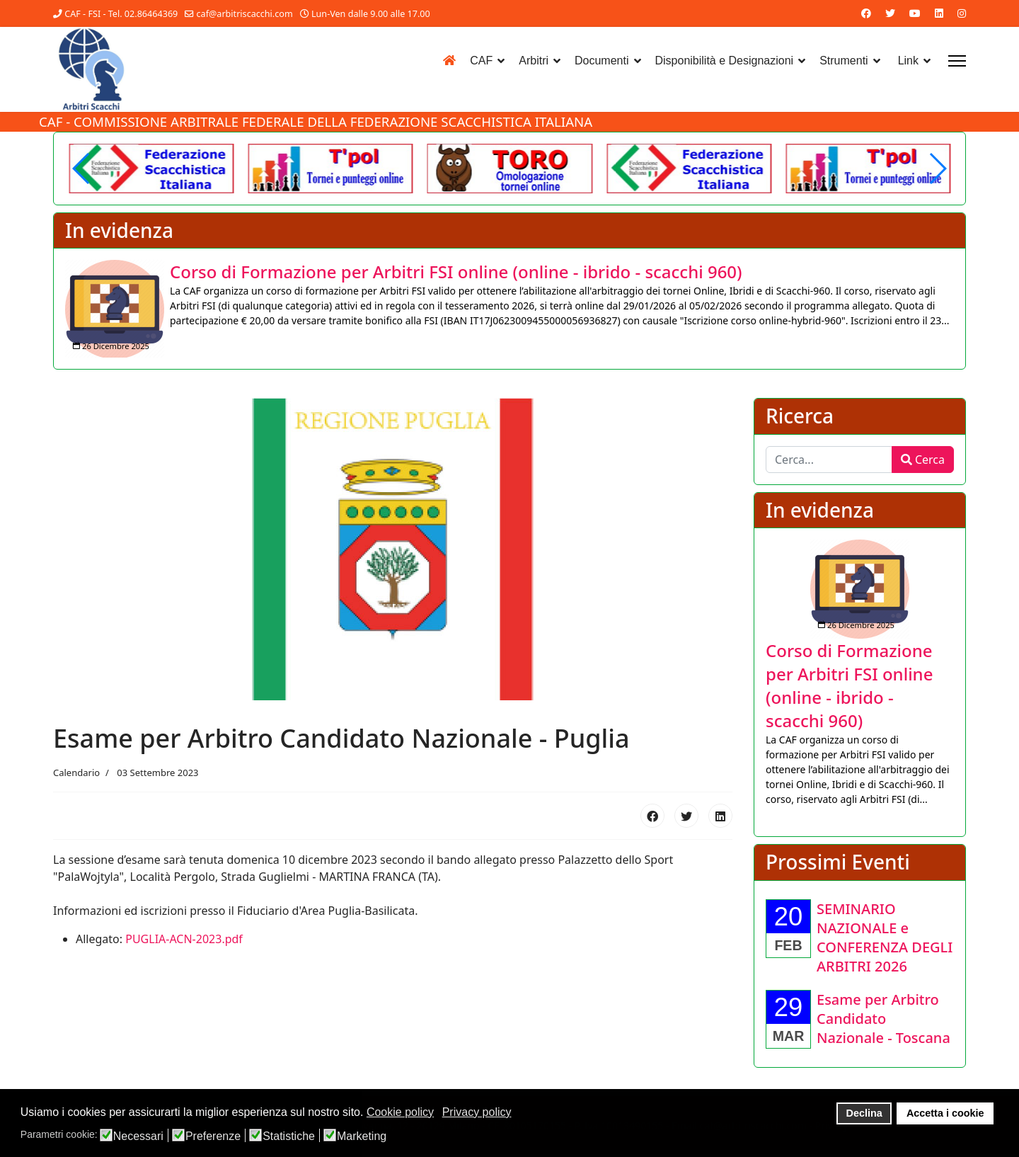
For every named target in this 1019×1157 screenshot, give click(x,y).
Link (908, 61)
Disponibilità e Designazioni (724, 61)
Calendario (76, 774)
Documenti (601, 61)
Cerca (923, 461)
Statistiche (289, 1136)
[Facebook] (866, 13)
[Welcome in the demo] (151, 168)
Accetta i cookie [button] (945, 1113)
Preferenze (213, 1136)
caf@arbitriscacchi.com (245, 14)
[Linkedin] (939, 13)
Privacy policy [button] (477, 1112)
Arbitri (533, 61)
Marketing (361, 1136)
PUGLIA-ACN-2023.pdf (184, 940)
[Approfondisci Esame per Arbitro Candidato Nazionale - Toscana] (883, 1020)
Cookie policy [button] (400, 1112)
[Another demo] (330, 168)
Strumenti (843, 61)
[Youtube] (915, 13)
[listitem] (509, 309)
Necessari (138, 1136)
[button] (937, 168)
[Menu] (957, 61)
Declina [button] (864, 1113)
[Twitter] (890, 13)
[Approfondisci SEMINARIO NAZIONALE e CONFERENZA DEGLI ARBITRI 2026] (884, 939)
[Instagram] (961, 13)
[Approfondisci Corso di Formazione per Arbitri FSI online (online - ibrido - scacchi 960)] (114, 309)
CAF (481, 61)
